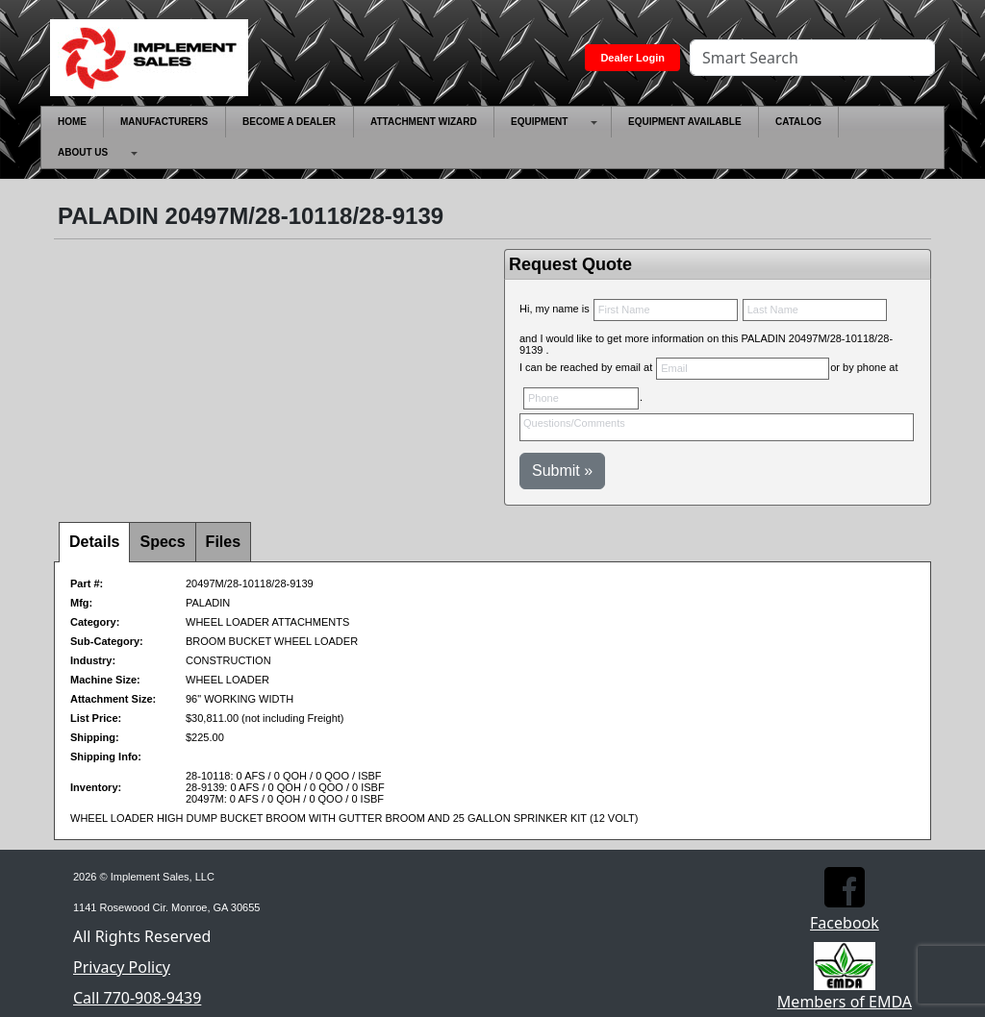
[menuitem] (72, 122)
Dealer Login (632, 57)
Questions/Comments (716, 427)
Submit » (562, 470)
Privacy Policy (121, 967)
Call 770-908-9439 (137, 997)
